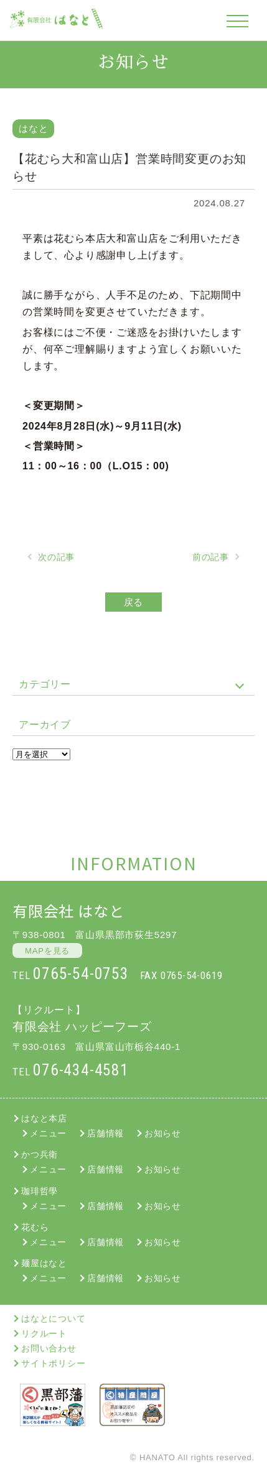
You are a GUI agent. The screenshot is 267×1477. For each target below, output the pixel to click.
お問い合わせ (49, 1348)
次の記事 (56, 557)
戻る (134, 602)
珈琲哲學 (39, 1191)
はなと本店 (44, 1118)
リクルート (44, 1333)
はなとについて (53, 1318)
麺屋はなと (44, 1263)
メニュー (48, 1133)
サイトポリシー (53, 1363)
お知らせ (162, 1133)
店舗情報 (105, 1133)
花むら (35, 1227)
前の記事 (210, 557)
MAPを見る (47, 950)
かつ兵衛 (39, 1154)
